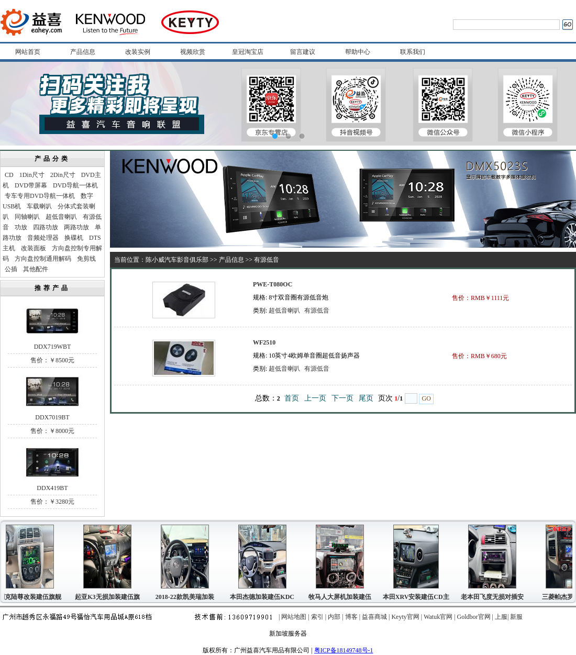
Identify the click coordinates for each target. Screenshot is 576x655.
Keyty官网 (405, 616)
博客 (351, 616)
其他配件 (35, 269)
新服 (516, 616)
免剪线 (86, 258)
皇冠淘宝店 (247, 51)
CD (9, 175)
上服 (501, 616)
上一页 (315, 398)
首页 (291, 398)
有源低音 (316, 310)
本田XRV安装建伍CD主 (417, 597)
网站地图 (293, 616)
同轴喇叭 (27, 216)
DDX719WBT (52, 346)
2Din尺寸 (62, 175)
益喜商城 (374, 616)
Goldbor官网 (474, 616)
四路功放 (45, 227)
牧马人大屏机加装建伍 (341, 597)
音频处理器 (43, 237)
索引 (317, 616)
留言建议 (302, 51)
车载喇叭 (39, 206)
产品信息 (82, 51)
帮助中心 (357, 51)
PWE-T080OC (272, 284)
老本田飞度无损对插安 (493, 597)
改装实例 (137, 51)
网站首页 (27, 51)
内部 (334, 616)
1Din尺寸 (32, 175)
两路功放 (76, 227)
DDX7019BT (52, 417)
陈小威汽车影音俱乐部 (177, 259)
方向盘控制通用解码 (43, 258)
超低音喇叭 (61, 216)
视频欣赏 (192, 51)
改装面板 (33, 248)
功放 (21, 227)
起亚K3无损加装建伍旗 (108, 597)
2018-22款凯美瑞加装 (186, 597)
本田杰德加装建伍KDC (263, 597)
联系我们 (412, 51)
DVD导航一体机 (75, 185)
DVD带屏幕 (31, 185)
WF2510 (264, 342)
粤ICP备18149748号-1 (343, 650)
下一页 (342, 398)
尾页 (366, 398)
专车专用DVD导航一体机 (40, 195)
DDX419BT (52, 488)
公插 (11, 269)
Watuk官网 (438, 616)
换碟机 (73, 237)
